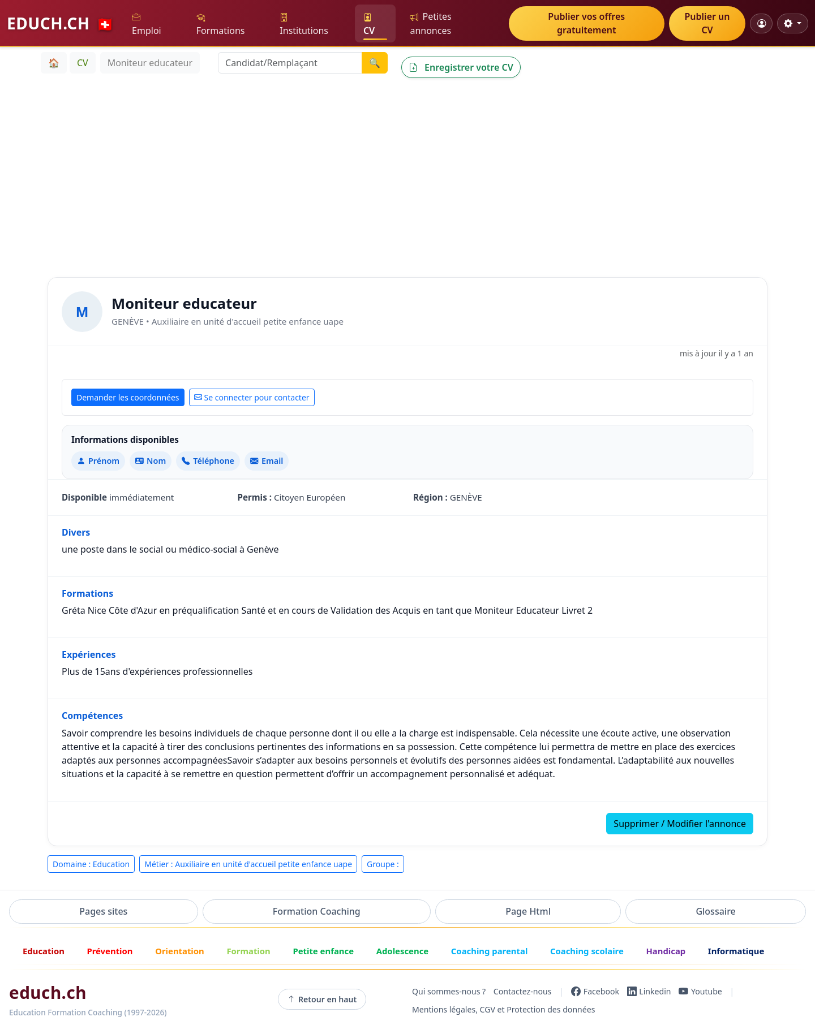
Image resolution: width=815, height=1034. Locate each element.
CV (369, 24)
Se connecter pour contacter (252, 397)
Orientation (179, 951)
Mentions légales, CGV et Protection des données (503, 1009)
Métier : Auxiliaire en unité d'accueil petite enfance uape (248, 864)
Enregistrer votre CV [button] (461, 67)
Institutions (304, 24)
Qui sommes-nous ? (449, 991)
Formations (220, 24)
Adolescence (402, 951)
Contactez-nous (523, 991)
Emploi (146, 24)
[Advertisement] (407, 175)
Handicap (665, 951)
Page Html (528, 911)
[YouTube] (700, 991)
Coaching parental (489, 951)
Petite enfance (323, 951)
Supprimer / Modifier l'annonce (680, 823)
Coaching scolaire (587, 951)
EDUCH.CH (60, 23)
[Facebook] (595, 991)
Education (44, 951)
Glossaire (715, 911)
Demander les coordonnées (127, 397)
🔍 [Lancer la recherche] (374, 63)
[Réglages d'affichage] (792, 23)
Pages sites (103, 911)
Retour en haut (322, 999)
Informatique (736, 951)
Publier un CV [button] (707, 23)
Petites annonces (430, 23)
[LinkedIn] (649, 991)
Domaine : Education (91, 864)
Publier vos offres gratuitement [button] (586, 23)
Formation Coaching (317, 911)
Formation (248, 951)
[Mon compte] (761, 23)
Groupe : (383, 864)
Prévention (109, 951)
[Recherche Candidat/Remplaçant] (290, 63)
